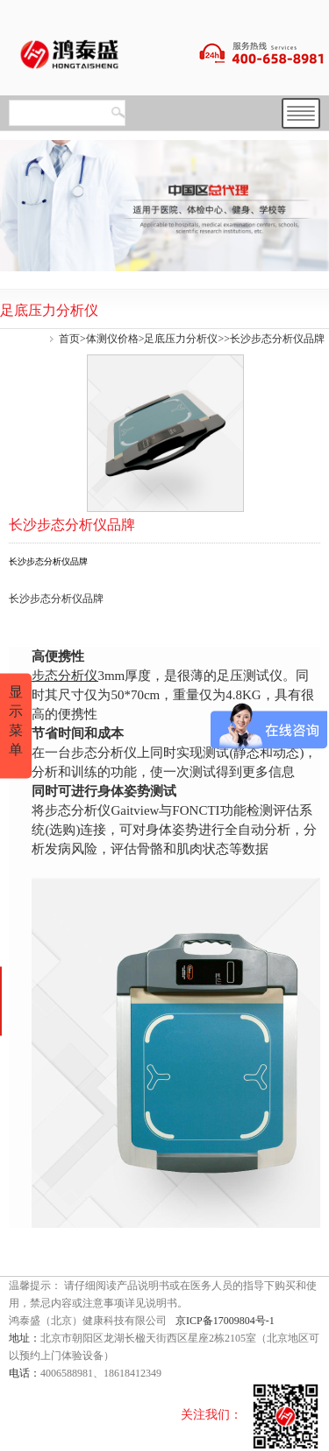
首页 (69, 339)
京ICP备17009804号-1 (225, 1320)
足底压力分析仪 (181, 339)
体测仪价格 (112, 339)
